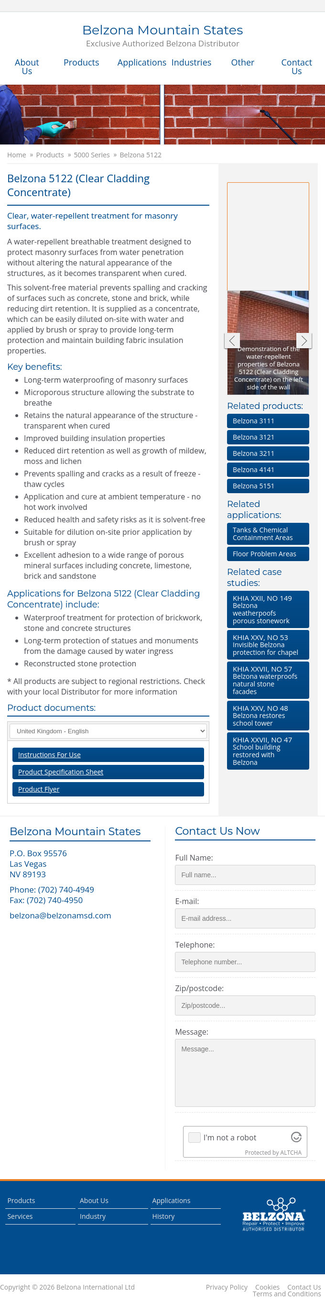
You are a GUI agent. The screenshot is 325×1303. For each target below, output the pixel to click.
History (163, 1216)
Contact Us (296, 66)
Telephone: (195, 945)
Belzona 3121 (253, 437)
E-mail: (187, 901)
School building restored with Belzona (266, 751)
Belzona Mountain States (162, 36)
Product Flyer (38, 789)
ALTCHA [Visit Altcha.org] (291, 1152)
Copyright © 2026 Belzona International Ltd (67, 1287)
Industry (93, 1216)
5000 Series (92, 155)
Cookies (267, 1287)
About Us (27, 66)
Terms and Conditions (287, 1294)
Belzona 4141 (253, 469)
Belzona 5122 (141, 155)
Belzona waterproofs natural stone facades (266, 680)
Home (16, 155)
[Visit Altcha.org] (296, 1137)
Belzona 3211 (253, 453)
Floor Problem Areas (264, 553)
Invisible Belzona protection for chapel (266, 644)
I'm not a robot (230, 1137)
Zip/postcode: (199, 988)
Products (81, 62)
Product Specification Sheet (60, 771)
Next (304, 342)
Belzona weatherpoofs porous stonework (266, 609)
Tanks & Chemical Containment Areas (263, 533)
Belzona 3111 (253, 420)
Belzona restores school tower (266, 715)
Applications (140, 62)
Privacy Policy (227, 1287)
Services (19, 1216)
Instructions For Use (49, 754)
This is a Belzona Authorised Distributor (274, 1214)
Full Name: (194, 857)
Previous (231, 342)
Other (242, 62)
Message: (191, 1032)
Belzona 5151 (253, 485)
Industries (192, 62)
